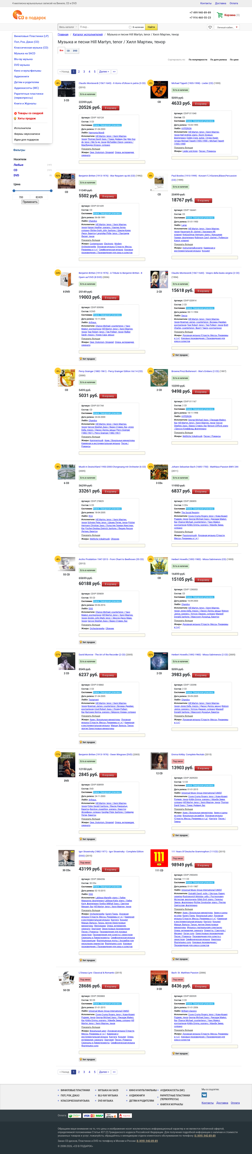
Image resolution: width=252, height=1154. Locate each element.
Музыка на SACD (24, 53)
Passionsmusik (190, 535)
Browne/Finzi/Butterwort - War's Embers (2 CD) (196, 371)
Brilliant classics (189, 1011)
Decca (184, 315)
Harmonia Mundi (96, 132)
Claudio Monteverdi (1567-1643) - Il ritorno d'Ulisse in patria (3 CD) (112, 83)
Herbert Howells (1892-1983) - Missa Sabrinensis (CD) (199, 559)
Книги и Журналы (25, 103)
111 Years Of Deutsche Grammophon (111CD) (195, 851)
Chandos (93, 221)
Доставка (220, 3)
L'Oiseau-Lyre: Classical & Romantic (97, 972)
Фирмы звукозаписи (27, 133)
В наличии (138, 27)
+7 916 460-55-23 (200, 17)
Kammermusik (96, 440)
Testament (94, 700)
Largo (184, 225)
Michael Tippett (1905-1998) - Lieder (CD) (193, 83)
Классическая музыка (75, 1100)
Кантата (213, 818)
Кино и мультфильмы (27, 70)
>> (114, 71)
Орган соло (188, 933)
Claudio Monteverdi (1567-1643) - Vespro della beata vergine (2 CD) (205, 273)
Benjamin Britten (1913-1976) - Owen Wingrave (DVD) (106, 754)
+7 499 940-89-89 (200, 12)
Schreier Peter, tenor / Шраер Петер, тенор (108, 522)
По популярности (198, 59)
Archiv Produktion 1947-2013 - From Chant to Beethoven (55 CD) (111, 559)
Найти (151, 27)
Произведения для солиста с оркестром (113, 935)
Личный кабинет (226, 27)
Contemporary (96, 243)
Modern (118, 243)
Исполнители (22, 128)
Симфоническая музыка (111, 249)
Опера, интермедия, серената (188, 930)
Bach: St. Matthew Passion (185, 972)
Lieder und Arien (190, 151)
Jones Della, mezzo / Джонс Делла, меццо (200, 611)
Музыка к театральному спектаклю (204, 927)
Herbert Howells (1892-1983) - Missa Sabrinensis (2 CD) (200, 654)
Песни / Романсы (207, 151)
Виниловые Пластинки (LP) (31, 36)
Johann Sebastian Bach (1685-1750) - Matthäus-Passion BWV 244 (205, 466)
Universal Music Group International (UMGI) (201, 793)
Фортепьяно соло (113, 943)
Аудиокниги (21, 76)
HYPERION (186, 128)
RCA (91, 516)
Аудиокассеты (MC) (26, 88)
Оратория (96, 929)
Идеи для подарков (26, 139)
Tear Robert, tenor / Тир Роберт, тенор (106, 332)
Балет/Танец (112, 914)
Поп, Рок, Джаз (70, 1095)
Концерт (206, 251)
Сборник (115, 539)
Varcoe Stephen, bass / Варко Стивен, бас (107, 427)
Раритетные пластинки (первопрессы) (28, 95)
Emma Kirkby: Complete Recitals (188, 754)
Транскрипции (88, 940)
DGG (91, 608)
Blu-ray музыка (23, 59)
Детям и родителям (26, 82)
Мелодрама (100, 926)
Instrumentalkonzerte (192, 248)
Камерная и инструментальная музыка (100, 443)
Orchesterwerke (88, 246)
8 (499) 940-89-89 (205, 1135)
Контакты (206, 3)
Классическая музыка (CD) (31, 47)
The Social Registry (190, 512)
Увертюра (216, 939)
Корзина (232, 15)
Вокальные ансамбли (193, 815)
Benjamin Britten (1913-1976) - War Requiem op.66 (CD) (107, 175)
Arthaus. (93, 322)
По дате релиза (218, 59)
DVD (75, 51)
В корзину (110, 108)
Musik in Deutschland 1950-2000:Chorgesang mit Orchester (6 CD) (112, 466)
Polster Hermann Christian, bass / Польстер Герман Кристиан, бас (108, 525)
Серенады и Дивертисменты (95, 937)
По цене (234, 59)
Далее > (104, 71)
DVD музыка (22, 65)
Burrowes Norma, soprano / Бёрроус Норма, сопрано (110, 712)
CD (68, 51)
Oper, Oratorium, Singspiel (102, 152)
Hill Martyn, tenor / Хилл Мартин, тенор (196, 423)
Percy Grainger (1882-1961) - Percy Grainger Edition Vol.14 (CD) (111, 371)
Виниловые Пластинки (75, 1090)
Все (61, 50)
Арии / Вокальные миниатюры (119, 440)
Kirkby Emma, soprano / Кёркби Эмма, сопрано (108, 1020)
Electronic (108, 243)
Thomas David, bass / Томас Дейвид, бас (107, 139)
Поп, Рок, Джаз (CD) (26, 41)
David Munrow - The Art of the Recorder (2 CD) (102, 654)
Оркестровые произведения (116, 929)
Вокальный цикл (204, 915)
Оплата (234, 3)
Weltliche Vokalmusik (192, 436)
